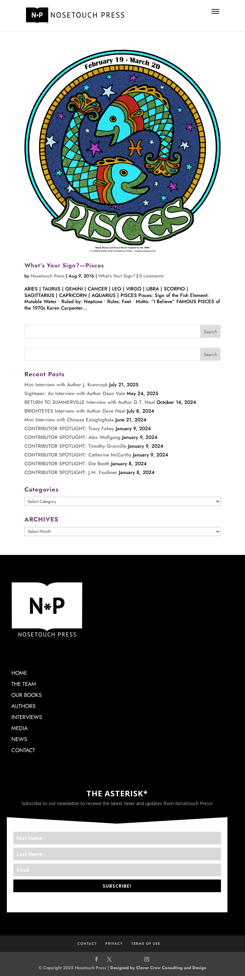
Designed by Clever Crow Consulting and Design (158, 968)
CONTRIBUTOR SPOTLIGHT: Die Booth (67, 463)
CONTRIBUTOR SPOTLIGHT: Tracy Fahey (69, 428)
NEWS (19, 739)
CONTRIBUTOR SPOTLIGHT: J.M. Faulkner (70, 472)
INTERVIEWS (26, 717)
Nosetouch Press (48, 276)
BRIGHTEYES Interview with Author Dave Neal (74, 411)
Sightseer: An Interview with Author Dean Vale (74, 393)
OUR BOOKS (26, 695)
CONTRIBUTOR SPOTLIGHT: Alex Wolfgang (72, 437)
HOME (19, 673)
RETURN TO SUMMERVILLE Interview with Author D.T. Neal (89, 402)
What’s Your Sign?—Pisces (64, 265)
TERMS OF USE (145, 943)
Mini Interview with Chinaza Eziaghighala (69, 419)
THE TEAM (23, 684)
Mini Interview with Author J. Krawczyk (66, 384)
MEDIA (19, 728)
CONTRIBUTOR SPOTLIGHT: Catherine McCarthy (77, 454)
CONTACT (23, 750)
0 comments (151, 276)
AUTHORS (23, 706)
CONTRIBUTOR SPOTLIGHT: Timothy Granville (75, 446)
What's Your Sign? (116, 276)
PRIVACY (114, 943)
